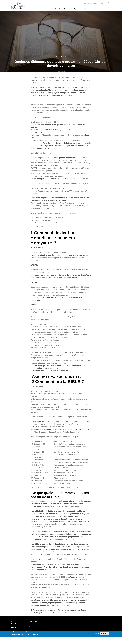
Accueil (57, 9)
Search (109, 3)
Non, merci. (105, 633)
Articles (86, 9)
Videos (95, 9)
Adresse (67, 9)
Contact (102, 3)
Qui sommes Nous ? (90, 3)
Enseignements (61, 71)
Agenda (76, 9)
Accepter (96, 633)
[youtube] (34, 626)
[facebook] (30, 626)
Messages (105, 9)
